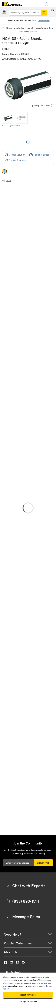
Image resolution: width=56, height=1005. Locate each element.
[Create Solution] (14, 154)
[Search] (44, 12)
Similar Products (15, 160)
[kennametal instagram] (23, 963)
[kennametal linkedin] (11, 963)
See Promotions (44, 21)
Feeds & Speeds (40, 154)
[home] (11, 4)
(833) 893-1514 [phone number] (23, 901)
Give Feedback (13, 971)
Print (6, 180)
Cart (52, 10)
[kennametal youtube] (17, 963)
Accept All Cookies (28, 994)
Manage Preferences (28, 1001)
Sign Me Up (43, 862)
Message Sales (23, 916)
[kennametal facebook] (5, 963)
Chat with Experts (26, 885)
